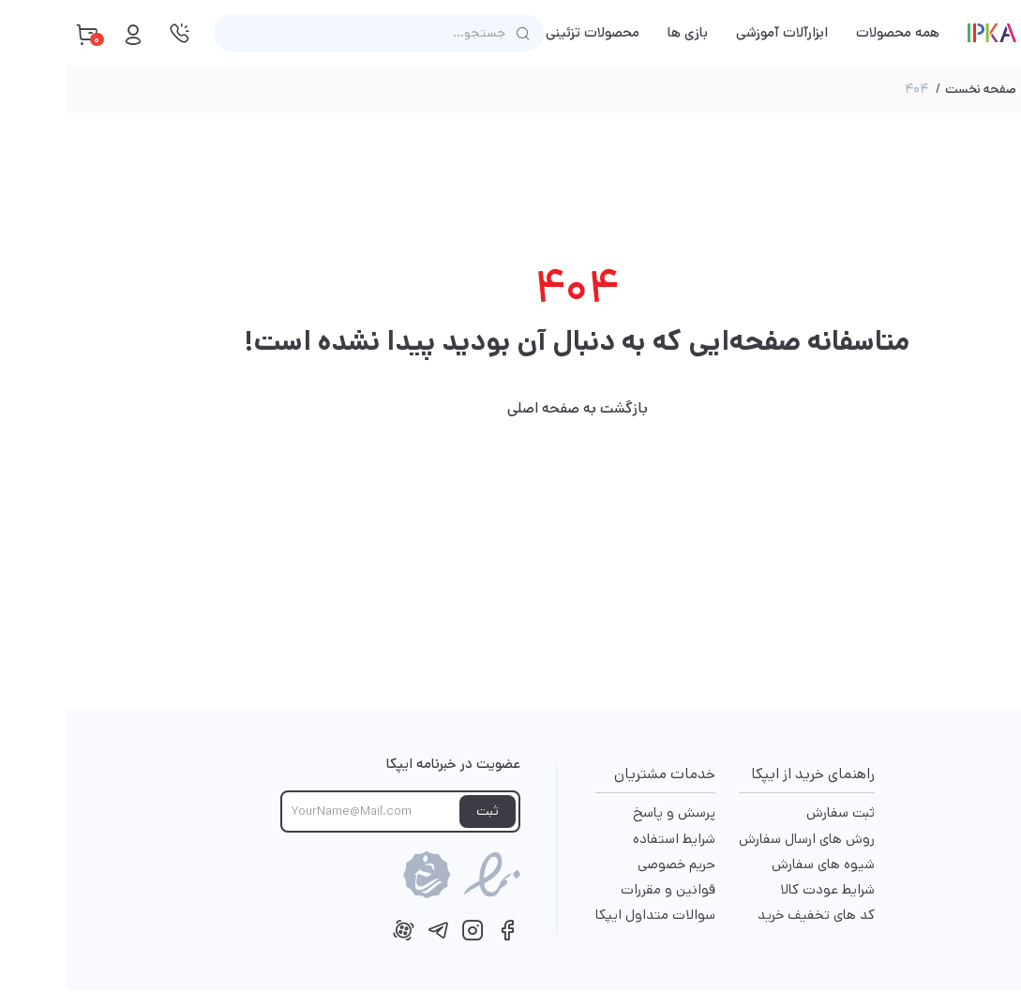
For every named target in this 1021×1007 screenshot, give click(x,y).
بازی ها (621, 32)
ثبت (421, 811)
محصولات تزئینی (526, 32)
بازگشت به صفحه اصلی (511, 408)
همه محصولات (831, 32)
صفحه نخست (914, 89)
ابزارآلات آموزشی (715, 32)
